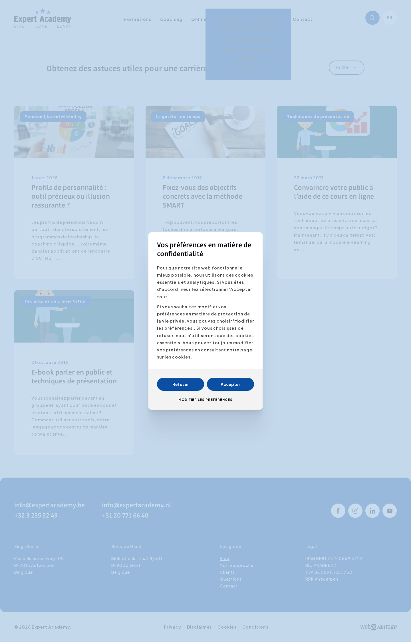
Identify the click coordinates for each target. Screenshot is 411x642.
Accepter (230, 384)
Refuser (180, 384)
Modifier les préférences (205, 399)
